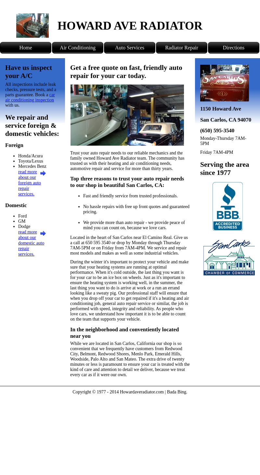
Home (25, 47)
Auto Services (129, 47)
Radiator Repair (181, 47)
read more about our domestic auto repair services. (31, 243)
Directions (234, 47)
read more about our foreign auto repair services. (29, 182)
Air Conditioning (78, 47)
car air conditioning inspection (30, 97)
